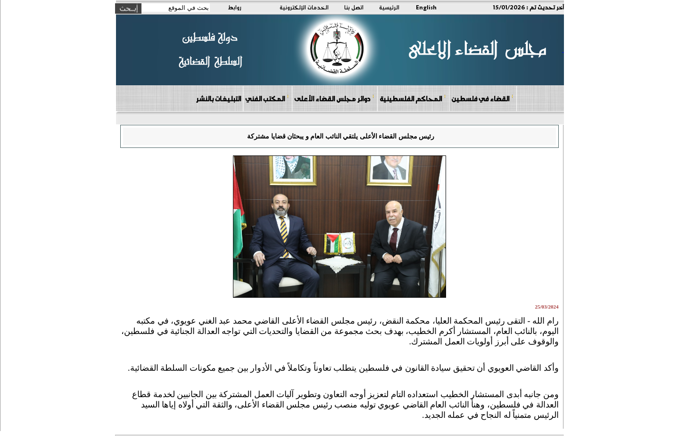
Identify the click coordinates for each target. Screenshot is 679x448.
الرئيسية (389, 7)
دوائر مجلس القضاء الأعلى (334, 98)
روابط (234, 7)
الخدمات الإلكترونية (304, 7)
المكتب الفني (267, 98)
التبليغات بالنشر (218, 98)
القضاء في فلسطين (482, 98)
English (426, 7)
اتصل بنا (354, 7)
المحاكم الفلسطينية (413, 98)
